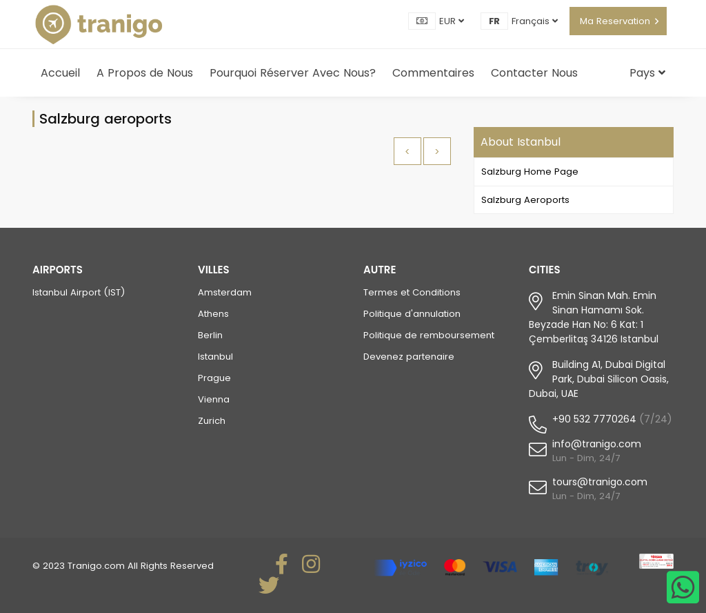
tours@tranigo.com (599, 482)
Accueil (60, 73)
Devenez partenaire (408, 356)
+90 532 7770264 (594, 419)
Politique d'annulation (412, 313)
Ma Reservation (615, 21)
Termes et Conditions (412, 292)
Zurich (211, 420)
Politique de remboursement (428, 335)
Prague (214, 378)
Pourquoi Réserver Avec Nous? (293, 73)
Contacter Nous (534, 73)
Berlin (210, 335)
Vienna (214, 399)
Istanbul (215, 356)
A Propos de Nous (145, 73)
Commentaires (433, 73)
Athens (213, 313)
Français (535, 21)
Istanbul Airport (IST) (78, 292)
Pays (647, 73)
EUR (451, 21)
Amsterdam (225, 292)
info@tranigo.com (596, 444)
